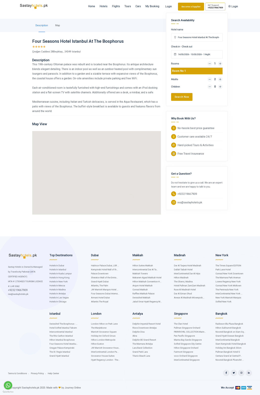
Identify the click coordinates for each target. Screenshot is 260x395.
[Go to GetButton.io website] (8, 392)
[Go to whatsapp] (8, 385)
